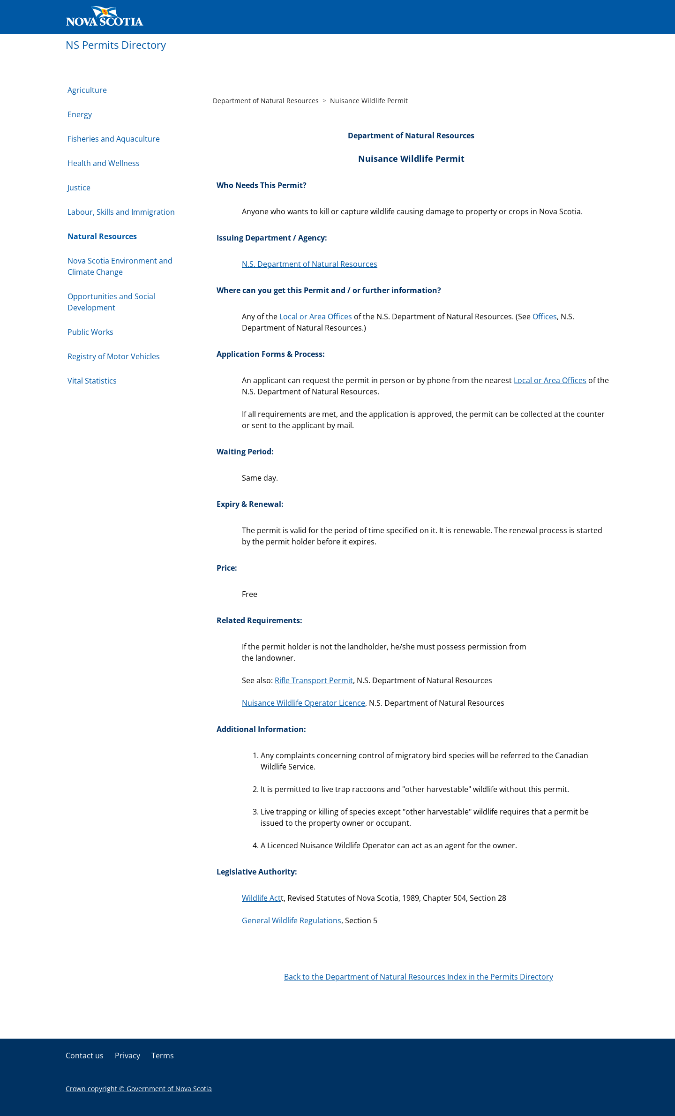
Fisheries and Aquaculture (114, 139)
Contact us (85, 1055)
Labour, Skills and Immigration (121, 212)
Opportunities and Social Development (111, 302)
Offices (544, 316)
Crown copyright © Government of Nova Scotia (139, 1088)
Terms (162, 1055)
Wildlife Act (261, 898)
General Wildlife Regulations (291, 920)
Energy (80, 114)
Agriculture (87, 90)
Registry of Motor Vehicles (114, 356)
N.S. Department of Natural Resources (309, 264)
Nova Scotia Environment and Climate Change (120, 266)
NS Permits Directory (116, 45)
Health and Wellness (104, 163)
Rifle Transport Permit (314, 680)
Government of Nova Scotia (105, 17)
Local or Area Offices (315, 316)
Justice (79, 187)
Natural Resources (102, 236)
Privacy (127, 1055)
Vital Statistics (92, 381)
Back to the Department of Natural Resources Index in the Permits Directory (418, 977)
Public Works (90, 332)
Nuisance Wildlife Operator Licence (303, 703)
